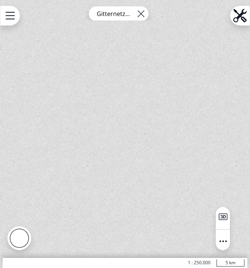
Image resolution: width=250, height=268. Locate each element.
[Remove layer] (141, 13)
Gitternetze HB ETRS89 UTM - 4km (114, 14)
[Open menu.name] (10, 16)
